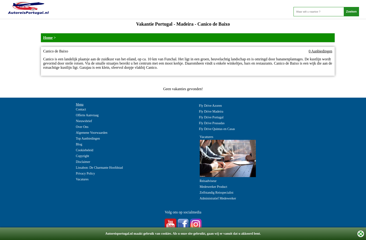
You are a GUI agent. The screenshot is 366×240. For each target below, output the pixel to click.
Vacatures (82, 179)
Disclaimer (83, 162)
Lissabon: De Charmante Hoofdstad (99, 167)
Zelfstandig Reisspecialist (216, 192)
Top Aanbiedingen (88, 138)
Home (48, 38)
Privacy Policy (85, 173)
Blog (79, 144)
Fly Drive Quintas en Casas (217, 129)
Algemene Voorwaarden (91, 132)
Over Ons (82, 127)
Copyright (82, 156)
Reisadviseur (208, 181)
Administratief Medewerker (218, 198)
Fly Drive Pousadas (212, 123)
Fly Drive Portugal (211, 117)
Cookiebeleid (84, 150)
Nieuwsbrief (84, 121)
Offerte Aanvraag (87, 115)
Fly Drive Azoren (210, 105)
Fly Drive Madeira (211, 111)
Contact (81, 109)
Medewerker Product (213, 187)
